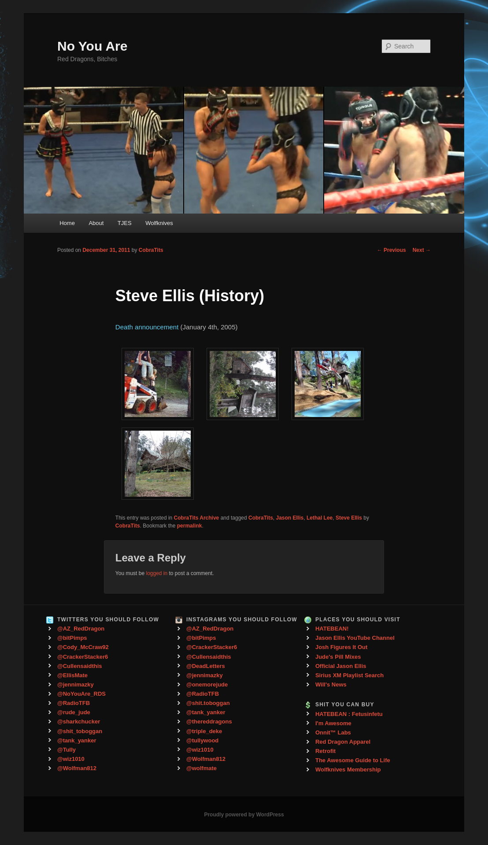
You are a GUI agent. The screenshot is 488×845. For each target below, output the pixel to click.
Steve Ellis (349, 518)
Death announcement (146, 327)
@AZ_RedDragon (80, 628)
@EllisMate (72, 675)
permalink (189, 526)
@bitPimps (72, 638)
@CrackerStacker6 (82, 656)
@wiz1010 (71, 759)
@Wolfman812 (76, 768)
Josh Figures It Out (341, 647)
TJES (125, 223)
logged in (156, 573)
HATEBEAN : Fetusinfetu (349, 714)
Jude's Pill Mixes (338, 656)
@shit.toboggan (208, 703)
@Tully (66, 749)
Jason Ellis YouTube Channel (355, 638)
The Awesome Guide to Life (352, 760)
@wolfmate (201, 768)
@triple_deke (204, 731)
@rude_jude (73, 712)
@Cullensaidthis (79, 666)
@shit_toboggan (79, 731)
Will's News (331, 684)
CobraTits (151, 250)
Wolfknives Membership (348, 769)
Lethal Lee (320, 518)
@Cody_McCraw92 (83, 647)
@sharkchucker (78, 721)
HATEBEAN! (332, 628)
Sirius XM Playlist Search (349, 675)
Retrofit (325, 751)
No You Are (92, 46)
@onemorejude (207, 684)
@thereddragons (209, 721)
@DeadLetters (205, 666)
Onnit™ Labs (333, 732)
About (96, 223)
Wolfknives (159, 223)
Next (422, 250)
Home (67, 223)
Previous (391, 250)
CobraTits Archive (196, 518)
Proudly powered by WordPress (244, 815)
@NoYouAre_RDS (81, 693)
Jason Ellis (290, 518)
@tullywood (202, 740)
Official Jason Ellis (340, 666)
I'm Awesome (333, 723)
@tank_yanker (76, 740)
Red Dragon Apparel (342, 741)
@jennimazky (75, 684)
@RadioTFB (73, 703)
